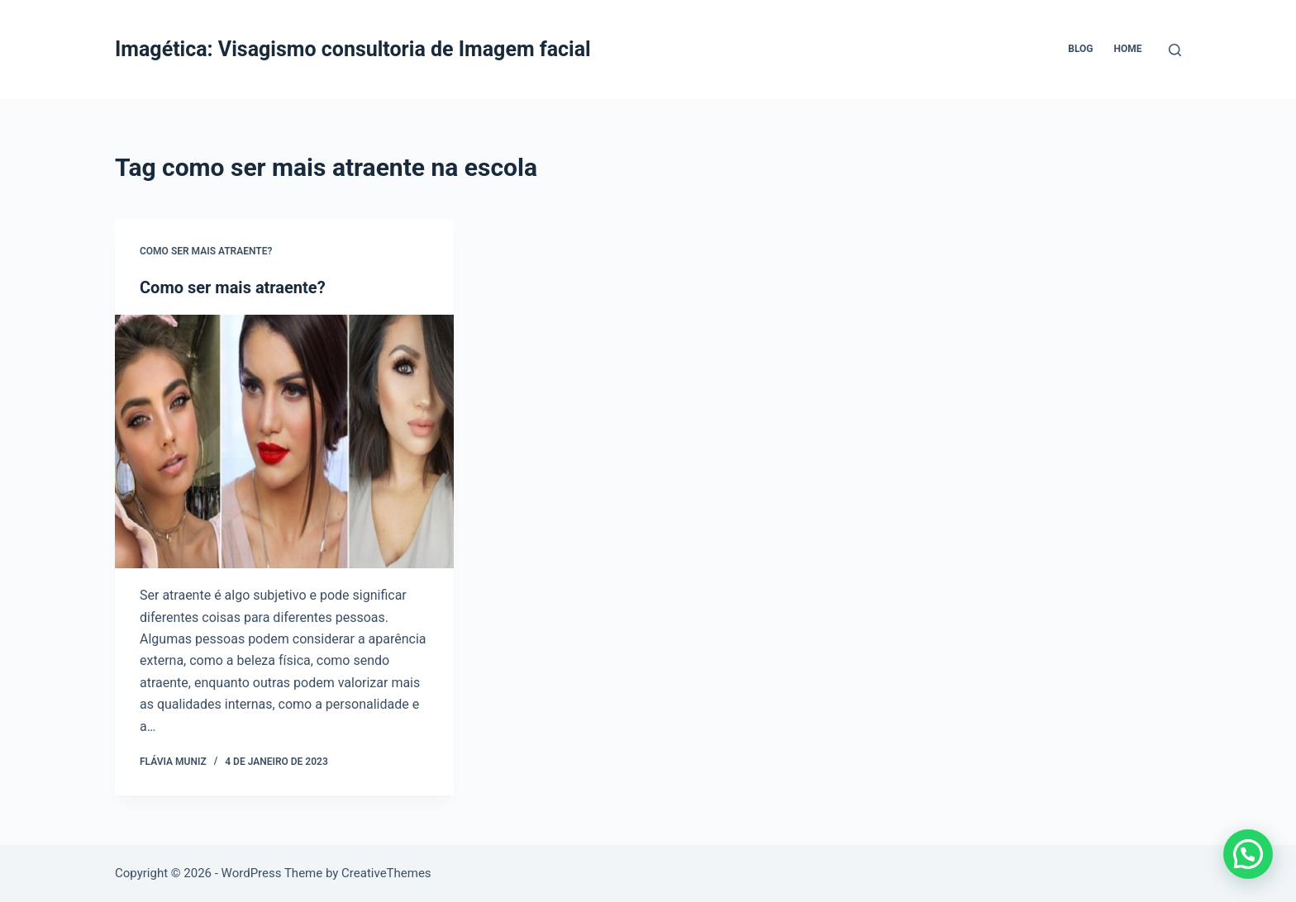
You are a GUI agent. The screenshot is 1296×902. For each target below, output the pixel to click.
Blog (1080, 49)
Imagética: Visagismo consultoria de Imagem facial (353, 49)
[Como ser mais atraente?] (284, 442)
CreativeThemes (386, 873)
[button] (1248, 854)
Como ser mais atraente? (206, 251)
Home (1127, 49)
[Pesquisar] (1175, 50)
